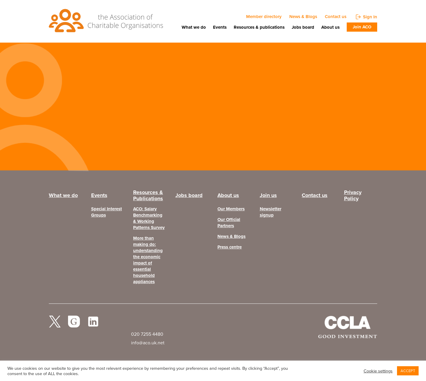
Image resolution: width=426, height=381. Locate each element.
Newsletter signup (270, 212)
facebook (74, 324)
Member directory (264, 16)
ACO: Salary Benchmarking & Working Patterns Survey (149, 218)
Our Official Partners (228, 223)
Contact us (335, 16)
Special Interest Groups (106, 212)
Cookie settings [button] (378, 371)
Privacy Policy (353, 196)
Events (220, 27)
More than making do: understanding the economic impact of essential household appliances (148, 260)
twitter (55, 324)
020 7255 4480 (147, 334)
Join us (268, 195)
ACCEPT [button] (408, 371)
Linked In (93, 324)
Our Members (231, 209)
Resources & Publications (148, 196)
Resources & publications (259, 27)
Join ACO (362, 27)
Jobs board (303, 27)
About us (330, 27)
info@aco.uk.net (147, 342)
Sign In (370, 17)
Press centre (229, 247)
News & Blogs (303, 16)
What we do (194, 27)
